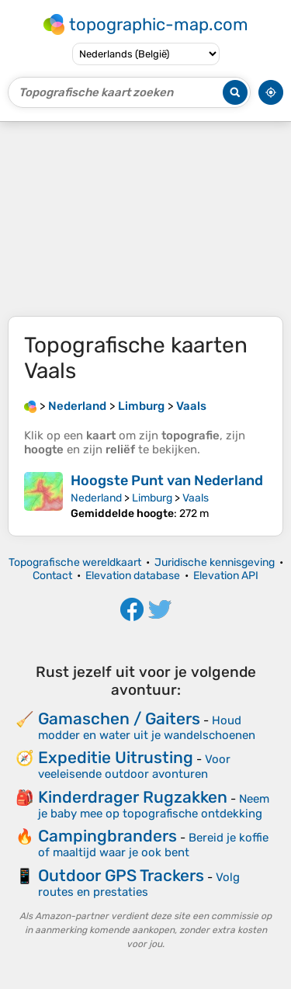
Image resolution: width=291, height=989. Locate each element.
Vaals (195, 498)
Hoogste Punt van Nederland (167, 480)
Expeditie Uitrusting (115, 757)
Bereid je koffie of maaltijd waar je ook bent (153, 845)
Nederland (96, 498)
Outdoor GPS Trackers (121, 875)
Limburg (152, 498)
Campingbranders (107, 835)
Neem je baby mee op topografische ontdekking (153, 806)
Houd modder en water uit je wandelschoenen (146, 727)
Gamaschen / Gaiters (119, 718)
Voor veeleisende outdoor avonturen (134, 766)
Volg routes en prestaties (139, 884)
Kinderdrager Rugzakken (132, 797)
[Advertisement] (145, 219)
